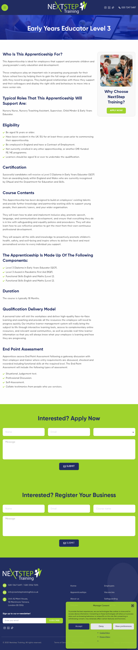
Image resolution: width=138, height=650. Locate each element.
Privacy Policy (105, 637)
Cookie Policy (105, 633)
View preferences (123, 626)
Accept (78, 626)
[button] (132, 605)
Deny (101, 626)
